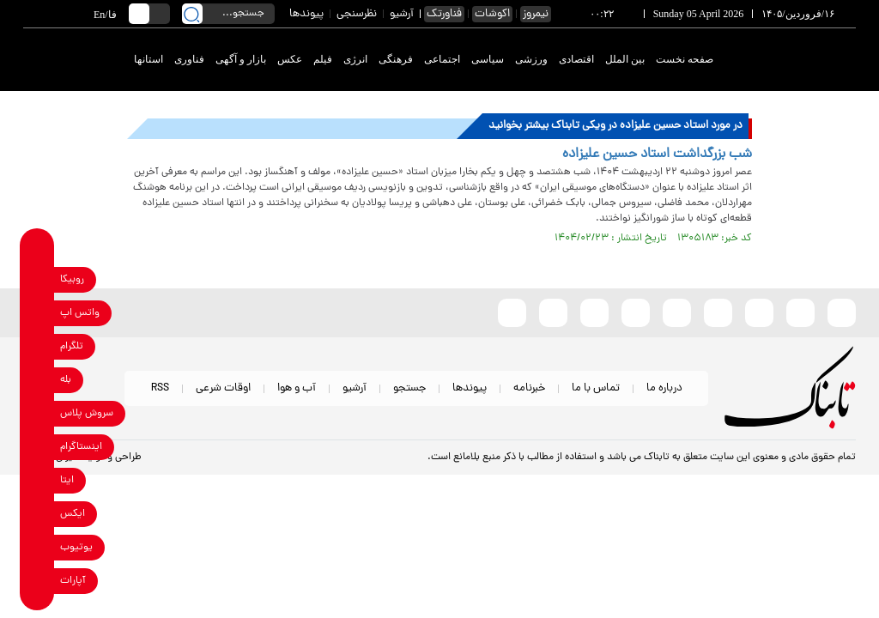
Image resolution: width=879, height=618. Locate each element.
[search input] (228, 13)
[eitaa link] (37, 480)
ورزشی (531, 59)
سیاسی (487, 59)
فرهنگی (396, 59)
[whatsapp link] (37, 313)
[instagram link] (37, 446)
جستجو (409, 388)
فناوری (189, 59)
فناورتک (444, 14)
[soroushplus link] (37, 413)
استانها (148, 59)
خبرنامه (529, 388)
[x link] (37, 513)
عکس (289, 59)
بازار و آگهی (240, 59)
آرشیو (402, 14)
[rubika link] (37, 279)
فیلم (322, 59)
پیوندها (306, 14)
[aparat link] (37, 580)
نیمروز (536, 14)
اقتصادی (576, 59)
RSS (160, 388)
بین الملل (625, 59)
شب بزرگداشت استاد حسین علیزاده (657, 154)
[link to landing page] (793, 60)
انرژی (355, 59)
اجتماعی (442, 59)
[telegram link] (37, 346)
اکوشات (492, 14)
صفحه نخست (684, 59)
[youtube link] (37, 547)
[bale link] (37, 380)
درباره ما (664, 388)
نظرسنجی (356, 14)
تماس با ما (596, 388)
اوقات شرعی (223, 388)
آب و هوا (296, 388)
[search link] (192, 13)
